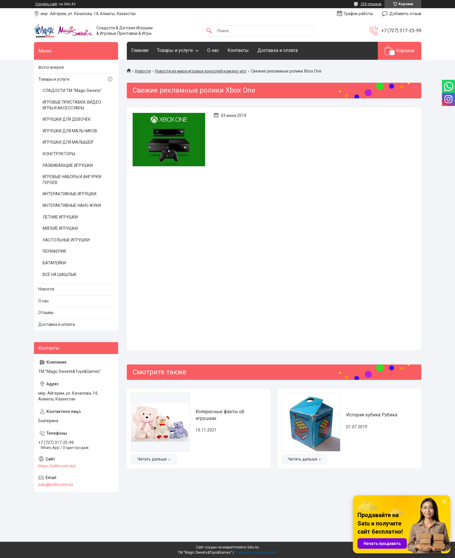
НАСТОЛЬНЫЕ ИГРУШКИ (66, 240)
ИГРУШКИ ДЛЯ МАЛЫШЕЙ (68, 142)
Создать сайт (46, 4)
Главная (139, 50)
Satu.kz (253, 547)
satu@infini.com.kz (55, 484)
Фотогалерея (51, 67)
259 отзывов (371, 4)
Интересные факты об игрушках (220, 415)
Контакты (238, 50)
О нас (213, 50)
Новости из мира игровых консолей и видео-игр (200, 71)
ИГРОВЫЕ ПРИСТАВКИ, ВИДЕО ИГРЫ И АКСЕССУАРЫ (72, 105)
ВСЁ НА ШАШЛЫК (60, 274)
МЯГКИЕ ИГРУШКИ (60, 228)
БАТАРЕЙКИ (54, 263)
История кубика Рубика (371, 415)
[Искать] (209, 30)
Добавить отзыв (405, 13)
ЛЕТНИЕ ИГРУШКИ (60, 217)
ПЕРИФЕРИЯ (54, 251)
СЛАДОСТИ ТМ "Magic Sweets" (72, 90)
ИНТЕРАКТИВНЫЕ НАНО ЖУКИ (72, 205)
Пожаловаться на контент (255, 552)
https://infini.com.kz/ (57, 466)
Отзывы (45, 312)
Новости (143, 71)
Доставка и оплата (277, 50)
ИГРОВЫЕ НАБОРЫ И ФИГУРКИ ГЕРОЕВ (72, 179)
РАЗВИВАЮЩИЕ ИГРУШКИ (68, 165)
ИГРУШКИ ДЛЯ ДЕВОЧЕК (67, 119)
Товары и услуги (175, 50)
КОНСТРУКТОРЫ (59, 153)
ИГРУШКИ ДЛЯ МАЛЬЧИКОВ (70, 131)
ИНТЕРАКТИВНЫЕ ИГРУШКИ (69, 194)
